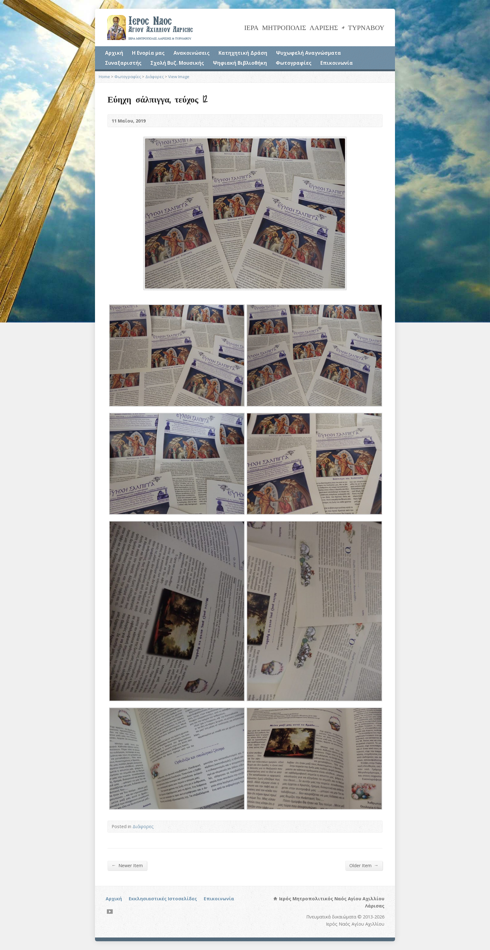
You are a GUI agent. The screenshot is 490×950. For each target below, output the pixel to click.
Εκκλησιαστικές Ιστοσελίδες (163, 899)
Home (104, 76)
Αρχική (114, 52)
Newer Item (127, 865)
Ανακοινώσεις (191, 52)
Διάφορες (154, 76)
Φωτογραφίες (294, 62)
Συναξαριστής (123, 62)
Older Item (363, 865)
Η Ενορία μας (148, 52)
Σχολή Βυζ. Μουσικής (177, 62)
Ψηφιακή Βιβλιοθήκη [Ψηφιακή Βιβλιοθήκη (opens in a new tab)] (240, 62)
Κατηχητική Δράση (242, 52)
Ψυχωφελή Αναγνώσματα (308, 52)
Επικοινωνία (336, 62)
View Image (178, 76)
